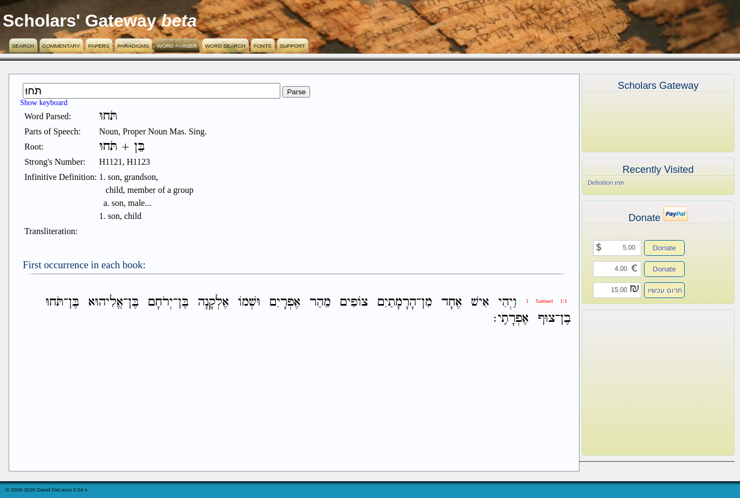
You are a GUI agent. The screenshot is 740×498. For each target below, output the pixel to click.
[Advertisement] (641, 383)
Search (23, 46)
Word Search (225, 46)
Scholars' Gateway (79, 20)
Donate (664, 248)
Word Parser (177, 46)
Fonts (263, 46)
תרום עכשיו (665, 290)
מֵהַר (320, 302)
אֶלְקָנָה (213, 302)
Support (292, 46)
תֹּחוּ (54, 302)
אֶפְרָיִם (284, 302)
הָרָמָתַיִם (396, 302)
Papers (99, 46)
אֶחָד (451, 302)
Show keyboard (44, 103)
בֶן (565, 318)
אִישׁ (480, 302)
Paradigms (133, 46)
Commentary (61, 46)
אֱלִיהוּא (105, 302)
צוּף (546, 318)
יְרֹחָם (160, 302)
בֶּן (183, 302)
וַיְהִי (507, 302)
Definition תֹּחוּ (606, 182)
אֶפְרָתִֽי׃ (511, 318)
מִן (426, 302)
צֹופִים (354, 302)
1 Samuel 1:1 (546, 301)
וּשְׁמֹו (249, 302)
